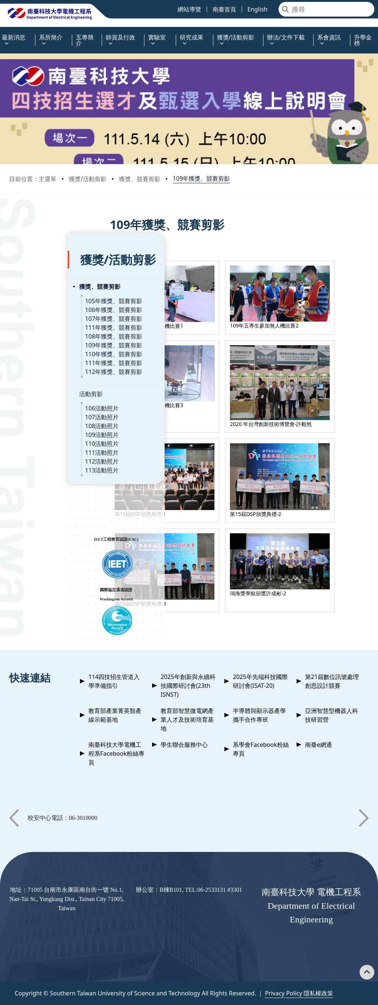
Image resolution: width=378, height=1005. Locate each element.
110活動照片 (43, 426)
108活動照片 (43, 409)
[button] (14, 818)
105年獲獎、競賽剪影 (55, 284)
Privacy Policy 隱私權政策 (299, 993)
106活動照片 (43, 391)
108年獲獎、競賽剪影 (55, 319)
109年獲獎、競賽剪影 (201, 178)
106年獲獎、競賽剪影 (55, 292)
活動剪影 (32, 376)
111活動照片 (43, 435)
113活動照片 (43, 453)
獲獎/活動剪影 (87, 179)
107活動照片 (43, 400)
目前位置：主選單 (32, 179)
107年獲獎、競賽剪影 (55, 301)
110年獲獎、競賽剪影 (55, 337)
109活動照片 (43, 417)
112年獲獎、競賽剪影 (55, 354)
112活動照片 (43, 444)
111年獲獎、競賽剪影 (55, 310)
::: (2, 33)
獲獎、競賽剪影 (139, 179)
